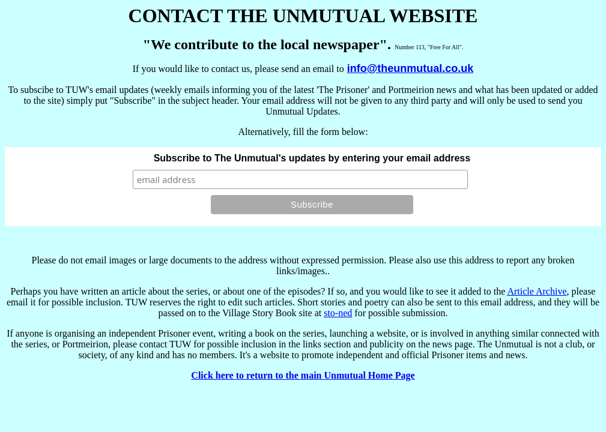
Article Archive (536, 291)
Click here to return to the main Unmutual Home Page (302, 375)
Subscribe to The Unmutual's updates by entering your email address (312, 158)
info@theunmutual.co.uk (410, 68)
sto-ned (338, 313)
